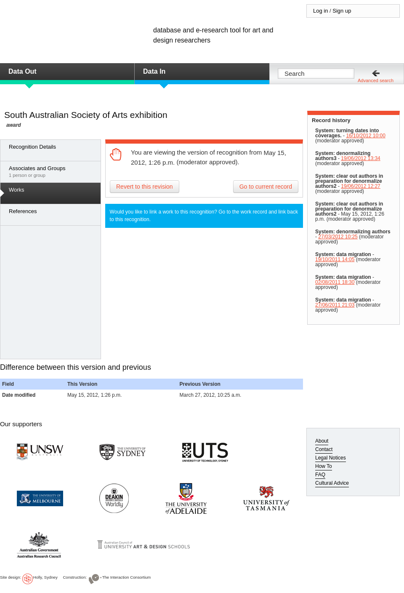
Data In (154, 71)
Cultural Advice (332, 483)
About (321, 441)
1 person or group (52, 171)
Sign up (341, 11)
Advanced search (375, 80)
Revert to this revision (144, 186)
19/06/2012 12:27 (360, 186)
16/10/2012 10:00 (365, 136)
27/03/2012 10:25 (337, 237)
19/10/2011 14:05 (334, 259)
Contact (323, 449)
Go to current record (265, 186)
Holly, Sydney (45, 577)
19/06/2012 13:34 (360, 158)
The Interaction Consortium (126, 577)
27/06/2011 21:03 (334, 305)
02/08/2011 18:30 (334, 282)
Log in (320, 11)
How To (323, 466)
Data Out (22, 71)
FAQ (320, 475)
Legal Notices (330, 458)
